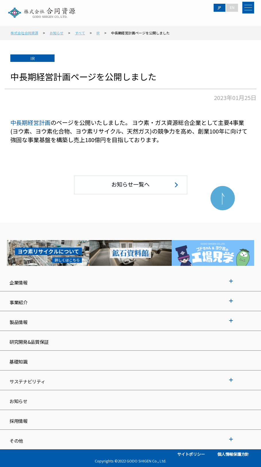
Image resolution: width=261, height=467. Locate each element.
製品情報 (18, 322)
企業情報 (18, 282)
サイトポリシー (191, 454)
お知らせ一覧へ (130, 184)
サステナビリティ (27, 381)
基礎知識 (18, 361)
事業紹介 (18, 302)
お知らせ (18, 401)
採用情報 (18, 420)
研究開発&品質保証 (29, 341)
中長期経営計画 (30, 122)
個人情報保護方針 (233, 454)
